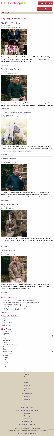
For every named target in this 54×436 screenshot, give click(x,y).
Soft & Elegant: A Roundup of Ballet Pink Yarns (20, 303)
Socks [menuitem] (4, 360)
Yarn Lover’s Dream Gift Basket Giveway (18, 300)
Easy (4, 321)
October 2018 (9, 73)
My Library (27, 391)
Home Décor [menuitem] (7, 351)
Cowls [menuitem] (4, 342)
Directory (27, 416)
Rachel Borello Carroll (7, 115)
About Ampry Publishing (27, 424)
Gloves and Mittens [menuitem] (9, 345)
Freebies (27, 380)
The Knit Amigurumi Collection (11, 116)
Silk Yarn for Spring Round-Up (14, 309)
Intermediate (7, 323)
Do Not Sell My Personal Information (27, 410)
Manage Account (27, 393)
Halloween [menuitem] (6, 347)
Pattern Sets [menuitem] (7, 353)
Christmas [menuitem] (6, 340)
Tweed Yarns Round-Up (11, 305)
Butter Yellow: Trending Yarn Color (16, 307)
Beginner (6, 318)
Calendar (27, 413)
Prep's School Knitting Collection (12, 27)
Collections (27, 382)
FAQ (27, 402)
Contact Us (27, 399)
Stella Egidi (5, 207)
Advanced (6, 325)
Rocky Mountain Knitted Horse (16, 113)
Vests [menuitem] (4, 366)
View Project (5, 65)
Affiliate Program (27, 418)
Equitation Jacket (9, 204)
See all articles (5, 312)
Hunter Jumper (8, 158)
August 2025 (9, 254)
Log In (7, 13)
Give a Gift (45, 3)
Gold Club (27, 388)
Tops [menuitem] (4, 364)
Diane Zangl (5, 253)
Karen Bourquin (6, 161)
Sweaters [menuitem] (5, 362)
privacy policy (43, 430)
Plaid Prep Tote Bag (10, 23)
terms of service (34, 430)
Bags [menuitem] (4, 338)
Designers (27, 405)
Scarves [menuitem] (5, 355)
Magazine (27, 385)
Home (27, 374)
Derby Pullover (8, 250)
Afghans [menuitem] (5, 334)
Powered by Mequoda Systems (27, 433)
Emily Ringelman (6, 25)
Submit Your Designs (27, 407)
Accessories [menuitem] (7, 332)
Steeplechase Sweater (11, 69)
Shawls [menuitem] (5, 358)
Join (44, 8)
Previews (27, 377)
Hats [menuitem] (4, 349)
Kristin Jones (5, 71)
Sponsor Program (27, 421)
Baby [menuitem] (4, 336)
